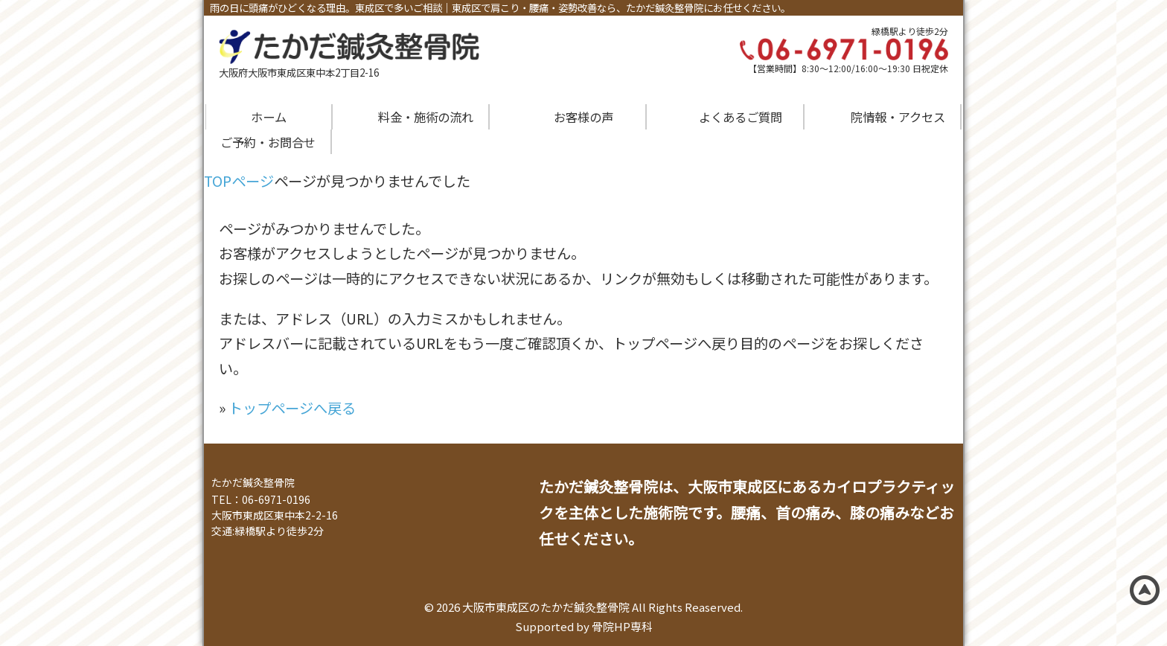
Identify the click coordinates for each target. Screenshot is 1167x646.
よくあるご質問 (740, 117)
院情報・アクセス (898, 117)
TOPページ (239, 180)
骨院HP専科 (622, 626)
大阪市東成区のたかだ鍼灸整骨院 (546, 607)
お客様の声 (583, 117)
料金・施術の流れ (425, 117)
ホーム (269, 117)
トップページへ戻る (292, 407)
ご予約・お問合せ (268, 142)
